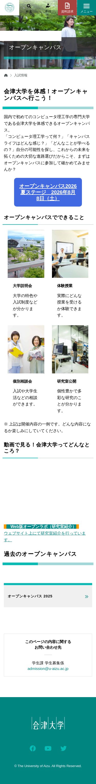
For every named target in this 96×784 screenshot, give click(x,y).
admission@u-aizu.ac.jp (48, 668)
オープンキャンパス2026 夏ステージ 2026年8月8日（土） (48, 192)
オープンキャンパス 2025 (30, 596)
